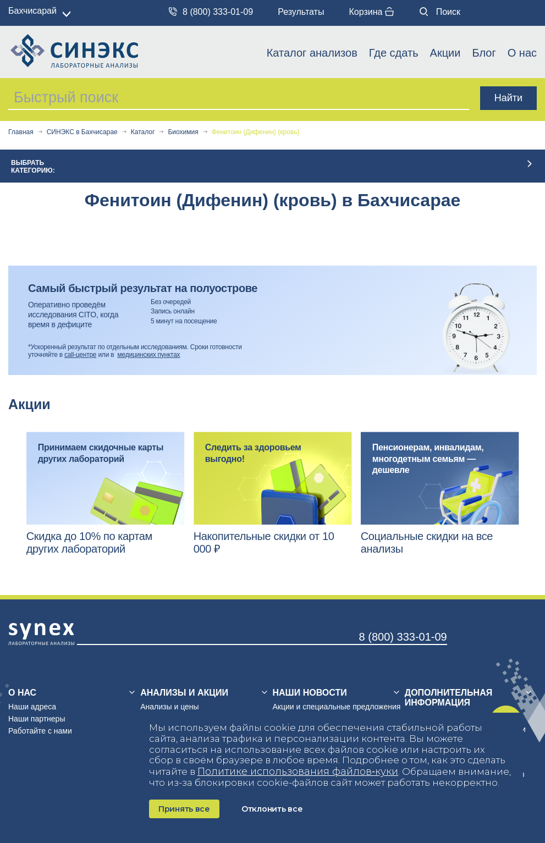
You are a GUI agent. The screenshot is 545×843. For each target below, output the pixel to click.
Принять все (184, 809)
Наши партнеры (36, 718)
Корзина (371, 11)
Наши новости (310, 692)
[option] (105, 493)
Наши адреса (32, 706)
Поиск (440, 11)
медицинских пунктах (149, 355)
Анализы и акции (184, 692)
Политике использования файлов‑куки (297, 771)
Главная (21, 132)
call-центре (80, 355)
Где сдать (394, 53)
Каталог (143, 132)
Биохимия (183, 132)
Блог (484, 53)
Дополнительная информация (448, 697)
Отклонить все (271, 809)
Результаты (301, 11)
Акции (445, 53)
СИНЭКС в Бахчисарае (82, 132)
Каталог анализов (312, 53)
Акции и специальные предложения (337, 706)
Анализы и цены (169, 706)
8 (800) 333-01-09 (211, 11)
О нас (522, 53)
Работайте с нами (40, 730)
